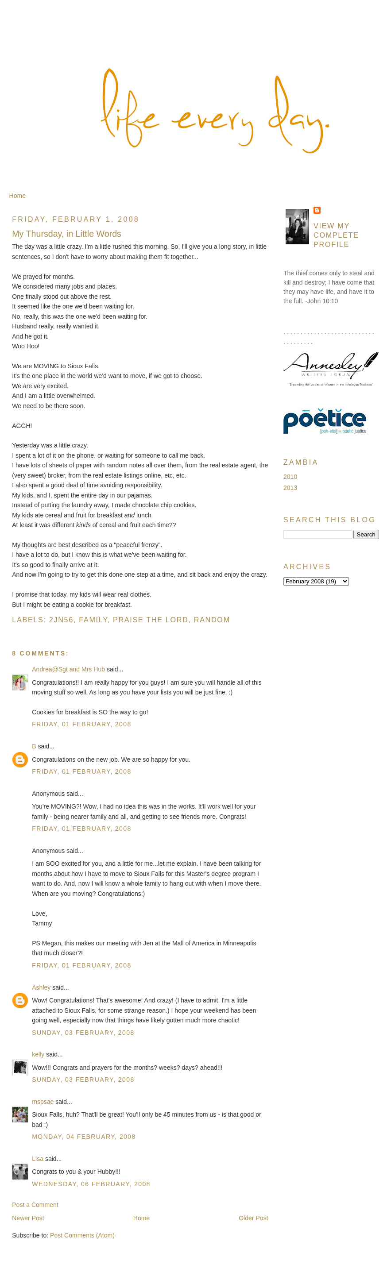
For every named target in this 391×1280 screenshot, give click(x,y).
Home (17, 195)
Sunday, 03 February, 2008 (83, 1032)
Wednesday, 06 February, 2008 (91, 1183)
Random (212, 620)
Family (93, 620)
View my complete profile (336, 235)
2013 (290, 487)
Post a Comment (35, 1204)
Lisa (37, 1158)
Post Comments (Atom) (82, 1235)
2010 (290, 476)
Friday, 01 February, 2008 (81, 724)
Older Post (253, 1218)
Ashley (41, 987)
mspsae (43, 1101)
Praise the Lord (151, 620)
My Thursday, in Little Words (66, 234)
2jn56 (61, 620)
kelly (38, 1054)
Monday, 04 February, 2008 (84, 1136)
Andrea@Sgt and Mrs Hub (68, 669)
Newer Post (28, 1218)
